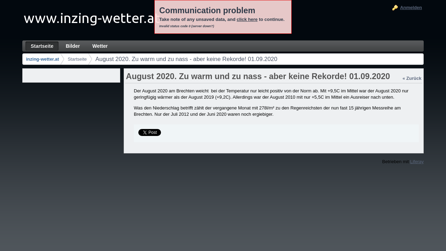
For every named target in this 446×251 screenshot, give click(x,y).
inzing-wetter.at (42, 59)
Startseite (77, 59)
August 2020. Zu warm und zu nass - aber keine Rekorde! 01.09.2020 (186, 59)
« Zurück (411, 78)
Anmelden (411, 7)
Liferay (417, 161)
